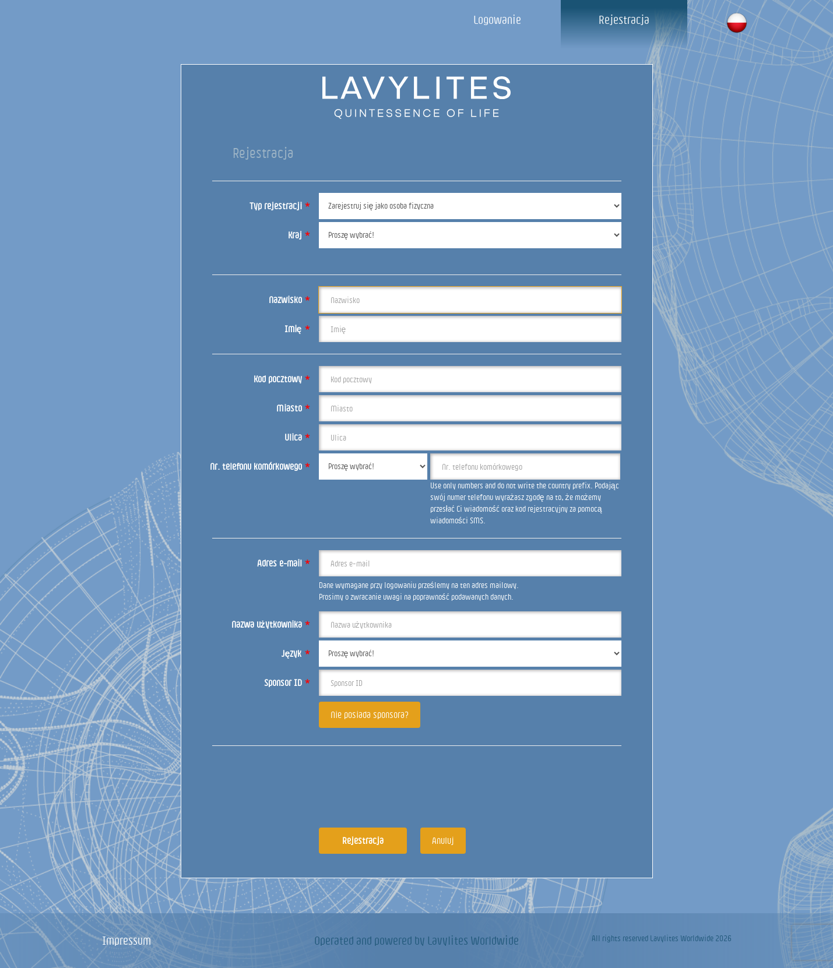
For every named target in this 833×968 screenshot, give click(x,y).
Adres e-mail (283, 563)
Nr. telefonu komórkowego (260, 466)
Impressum (126, 940)
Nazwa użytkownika (270, 624)
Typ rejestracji (279, 205)
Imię (297, 328)
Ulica (297, 437)
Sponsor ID (287, 682)
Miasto (293, 408)
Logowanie (497, 19)
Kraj (299, 235)
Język (296, 653)
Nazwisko (289, 299)
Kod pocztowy (282, 378)
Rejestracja (624, 19)
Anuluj (443, 840)
